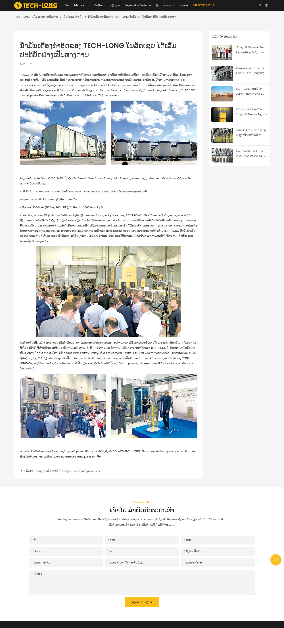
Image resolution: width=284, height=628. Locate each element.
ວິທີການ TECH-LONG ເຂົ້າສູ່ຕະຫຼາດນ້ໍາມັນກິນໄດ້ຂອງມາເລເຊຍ (251, 132)
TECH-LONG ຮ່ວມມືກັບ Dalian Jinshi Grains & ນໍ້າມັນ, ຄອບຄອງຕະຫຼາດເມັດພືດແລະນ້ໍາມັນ (251, 91)
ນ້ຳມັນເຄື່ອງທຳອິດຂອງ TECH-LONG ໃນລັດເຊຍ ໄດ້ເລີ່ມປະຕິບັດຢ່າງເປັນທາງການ (132, 17)
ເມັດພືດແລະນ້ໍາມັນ (72, 17)
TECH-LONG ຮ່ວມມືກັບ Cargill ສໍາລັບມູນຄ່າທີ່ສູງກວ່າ (251, 112)
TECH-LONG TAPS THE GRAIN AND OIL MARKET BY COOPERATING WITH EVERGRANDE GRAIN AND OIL (250, 153)
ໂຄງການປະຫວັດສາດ (46, 17)
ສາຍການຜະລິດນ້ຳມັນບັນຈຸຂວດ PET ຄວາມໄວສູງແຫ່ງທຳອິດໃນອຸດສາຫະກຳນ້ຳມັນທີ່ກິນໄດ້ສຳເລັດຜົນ (251, 70)
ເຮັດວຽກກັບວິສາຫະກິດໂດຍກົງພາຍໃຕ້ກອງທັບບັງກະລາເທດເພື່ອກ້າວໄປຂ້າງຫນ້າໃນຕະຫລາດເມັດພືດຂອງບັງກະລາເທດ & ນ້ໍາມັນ (250, 50)
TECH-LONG (22, 17)
